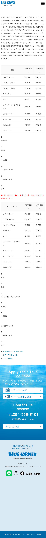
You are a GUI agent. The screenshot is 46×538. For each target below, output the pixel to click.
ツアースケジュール (10, 355)
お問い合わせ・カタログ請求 (13, 351)
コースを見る (7, 358)
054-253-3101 (23, 414)
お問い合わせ (12, 426)
